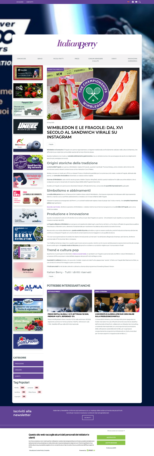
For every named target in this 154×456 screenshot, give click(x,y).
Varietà (18, 376)
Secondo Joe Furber (53, 207)
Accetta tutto (111, 437)
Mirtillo (16, 388)
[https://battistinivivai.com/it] (28, 235)
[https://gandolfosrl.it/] (28, 289)
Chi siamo (19, 2)
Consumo (18, 370)
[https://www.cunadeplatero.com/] (28, 74)
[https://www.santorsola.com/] (28, 343)
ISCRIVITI (87, 418)
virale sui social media (79, 254)
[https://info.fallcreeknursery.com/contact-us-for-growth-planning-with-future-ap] (28, 253)
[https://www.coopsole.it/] (28, 200)
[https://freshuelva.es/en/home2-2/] (28, 325)
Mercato (59, 69)
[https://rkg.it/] (28, 146)
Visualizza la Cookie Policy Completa (39, 450)
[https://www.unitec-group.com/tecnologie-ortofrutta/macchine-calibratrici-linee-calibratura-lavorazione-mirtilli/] (28, 128)
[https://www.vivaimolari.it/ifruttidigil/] (28, 182)
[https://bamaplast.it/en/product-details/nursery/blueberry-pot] (28, 271)
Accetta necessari (111, 443)
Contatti (30, 2)
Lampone (30, 388)
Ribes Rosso (32, 392)
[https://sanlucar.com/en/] (28, 307)
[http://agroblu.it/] (28, 218)
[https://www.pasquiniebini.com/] (28, 110)
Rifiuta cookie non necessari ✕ (116, 430)
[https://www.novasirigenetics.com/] (28, 92)
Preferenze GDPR (111, 448)
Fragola (51, 144)
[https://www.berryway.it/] (28, 164)
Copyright (17, 396)
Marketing (52, 69)
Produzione (19, 363)
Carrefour (17, 392)
